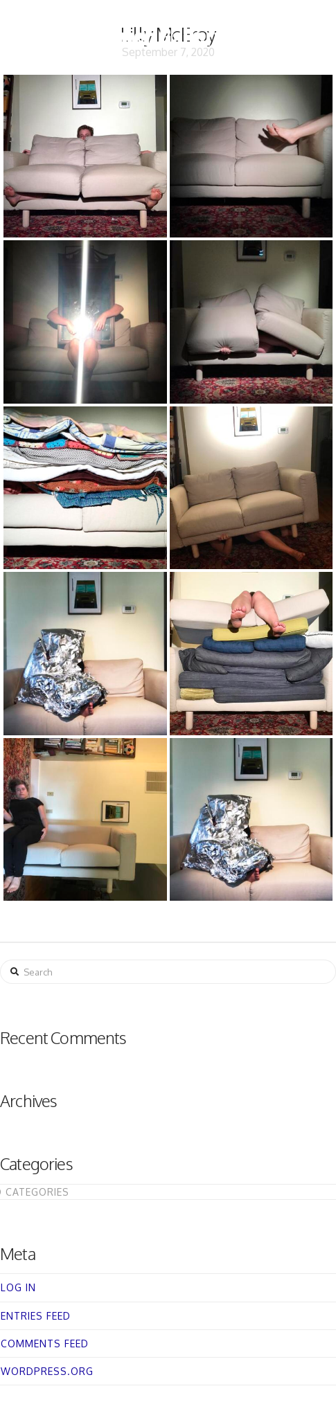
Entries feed (36, 1316)
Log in (18, 1287)
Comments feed (45, 1343)
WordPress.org (47, 1371)
